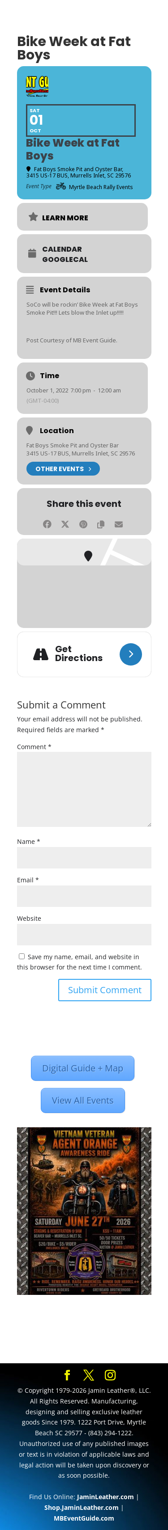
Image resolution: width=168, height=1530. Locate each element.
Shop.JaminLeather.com (81, 1507)
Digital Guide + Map (82, 1068)
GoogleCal (65, 260)
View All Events (83, 1100)
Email (28, 880)
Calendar (62, 249)
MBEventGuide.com (84, 1518)
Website (29, 918)
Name (28, 841)
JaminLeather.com (105, 1496)
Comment (34, 746)
